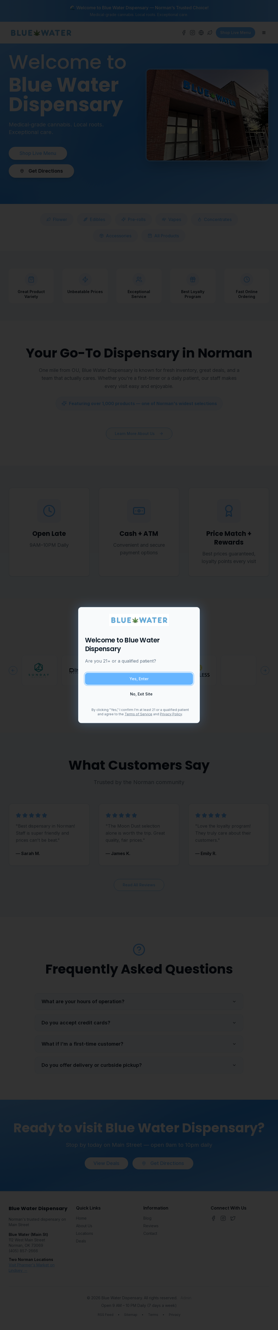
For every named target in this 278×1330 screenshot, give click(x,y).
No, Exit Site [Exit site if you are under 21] (141, 693)
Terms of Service (138, 714)
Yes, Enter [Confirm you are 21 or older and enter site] (139, 678)
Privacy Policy (171, 714)
